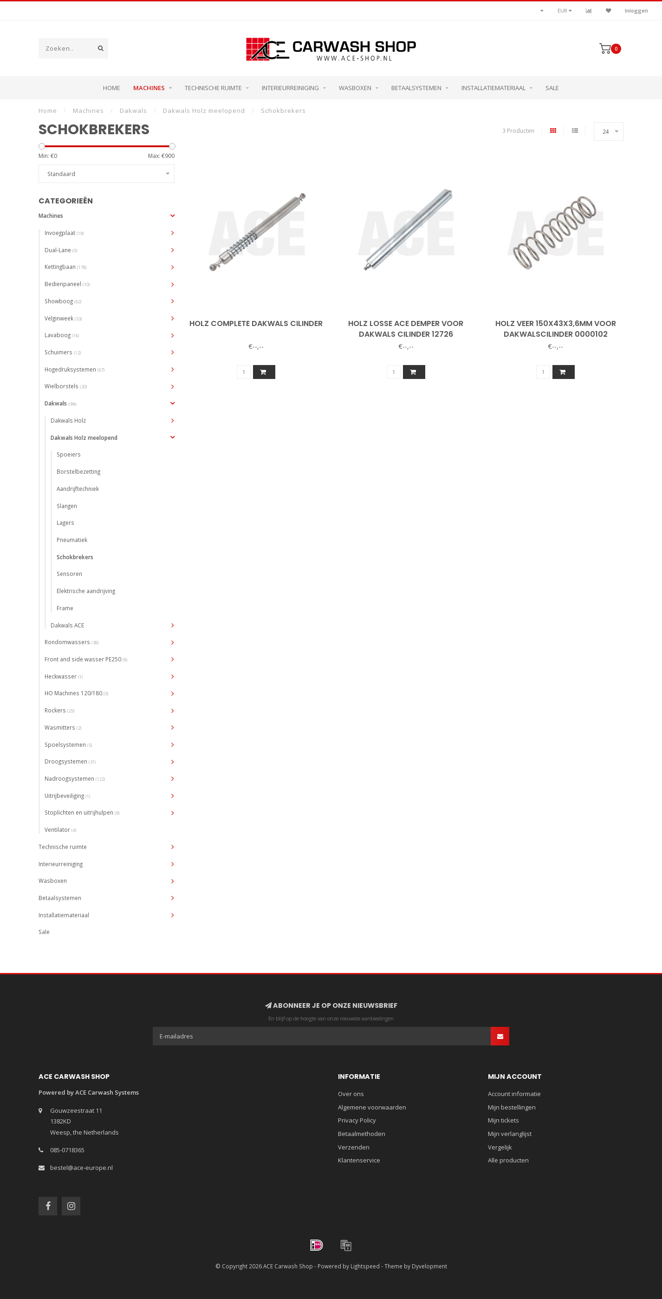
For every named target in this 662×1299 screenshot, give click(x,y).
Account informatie (514, 1094)
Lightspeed (365, 1266)
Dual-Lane (61, 250)
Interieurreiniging (290, 88)
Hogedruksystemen (74, 369)
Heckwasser (64, 676)
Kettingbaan (65, 266)
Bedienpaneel (67, 283)
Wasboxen (355, 88)
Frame (65, 608)
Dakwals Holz (68, 420)
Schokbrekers (75, 557)
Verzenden (354, 1147)
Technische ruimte (213, 88)
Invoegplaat (64, 232)
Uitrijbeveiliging (67, 795)
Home (111, 88)
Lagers (65, 522)
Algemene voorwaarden (372, 1107)
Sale (552, 88)
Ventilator (60, 829)
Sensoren (69, 573)
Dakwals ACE (67, 625)
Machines (149, 88)
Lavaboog (62, 335)
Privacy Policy (357, 1120)
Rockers (59, 710)
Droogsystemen (70, 761)
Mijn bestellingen (512, 1107)
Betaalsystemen (416, 88)
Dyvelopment (429, 1266)
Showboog (63, 301)
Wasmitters (63, 727)
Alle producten (508, 1160)
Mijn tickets (503, 1120)
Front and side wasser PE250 (86, 659)
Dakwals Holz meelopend (84, 437)
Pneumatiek (72, 539)
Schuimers (63, 352)
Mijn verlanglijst (510, 1133)
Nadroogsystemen (75, 778)
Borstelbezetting (78, 471)
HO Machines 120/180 (76, 693)
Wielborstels (66, 386)
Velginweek (63, 318)
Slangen (67, 505)
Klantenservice (359, 1160)
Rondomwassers (71, 642)
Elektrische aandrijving (86, 590)
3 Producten (518, 130)
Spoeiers (69, 454)
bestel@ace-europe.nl (81, 1167)
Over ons (351, 1094)
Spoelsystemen (68, 744)
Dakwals (60, 403)
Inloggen (636, 10)
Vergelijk (500, 1147)
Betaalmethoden (361, 1133)
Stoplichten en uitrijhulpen (82, 812)
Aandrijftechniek (78, 488)
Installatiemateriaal (493, 88)
